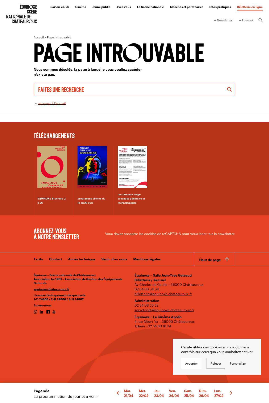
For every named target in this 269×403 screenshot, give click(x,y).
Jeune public (101, 7)
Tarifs (38, 259)
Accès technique (81, 259)
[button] (118, 393)
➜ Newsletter (223, 20)
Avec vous (123, 7)
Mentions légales (147, 259)
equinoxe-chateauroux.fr (51, 289)
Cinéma (80, 7)
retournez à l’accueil (52, 103)
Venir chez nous (114, 259)
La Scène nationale (150, 7)
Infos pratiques (220, 7)
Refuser (216, 363)
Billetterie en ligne (250, 7)
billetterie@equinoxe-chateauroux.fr (163, 294)
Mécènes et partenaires (186, 7)
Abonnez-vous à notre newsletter (56, 233)
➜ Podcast (246, 20)
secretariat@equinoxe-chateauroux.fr (164, 310)
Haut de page (210, 260)
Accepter (191, 363)
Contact (55, 259)
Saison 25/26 (59, 7)
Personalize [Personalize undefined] (238, 363)
